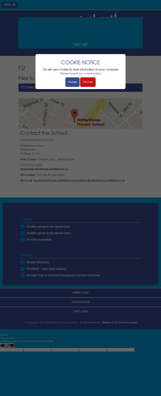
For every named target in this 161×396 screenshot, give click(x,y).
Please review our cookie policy (80, 73)
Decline (88, 82)
